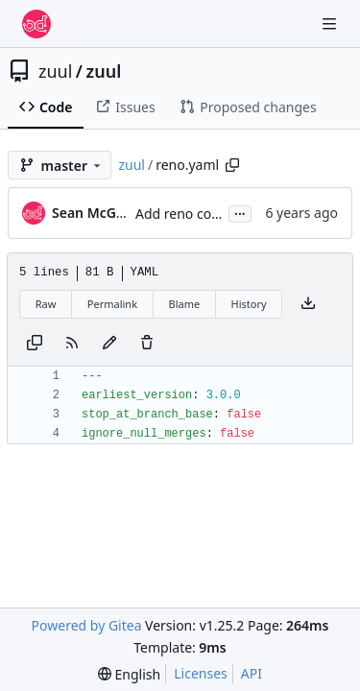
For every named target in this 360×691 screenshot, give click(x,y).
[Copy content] (34, 343)
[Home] (36, 24)
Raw (46, 304)
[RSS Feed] (72, 343)
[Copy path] (232, 165)
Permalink (112, 304)
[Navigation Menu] (331, 23)
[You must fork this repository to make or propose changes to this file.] (109, 343)
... (240, 212)
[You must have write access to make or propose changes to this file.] (147, 343)
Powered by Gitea (87, 625)
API (251, 673)
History (249, 304)
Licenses (201, 673)
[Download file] (308, 304)
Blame (184, 304)
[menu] (129, 674)
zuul (55, 71)
